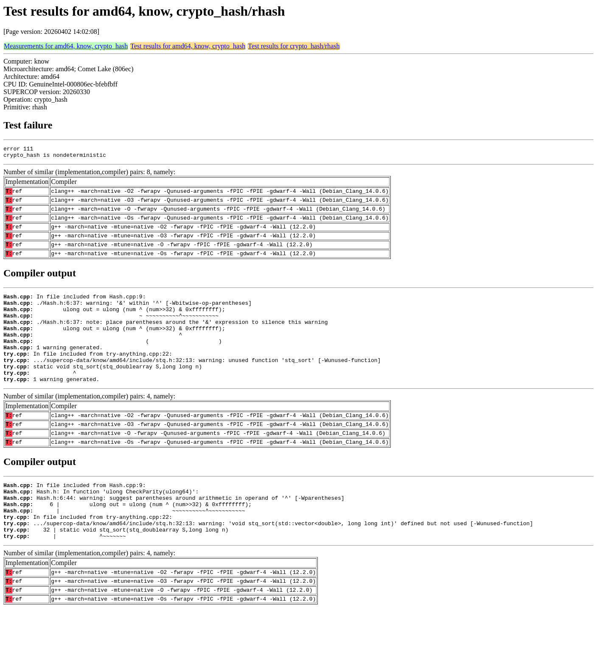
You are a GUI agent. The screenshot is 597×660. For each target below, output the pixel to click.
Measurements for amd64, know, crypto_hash (66, 46)
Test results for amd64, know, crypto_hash (187, 46)
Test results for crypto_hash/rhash (293, 46)
